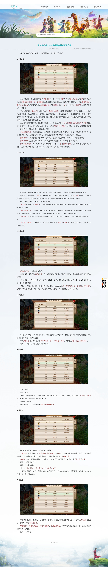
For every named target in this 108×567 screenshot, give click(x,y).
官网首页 (82, 48)
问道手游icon (7, 8)
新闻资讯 (88, 48)
